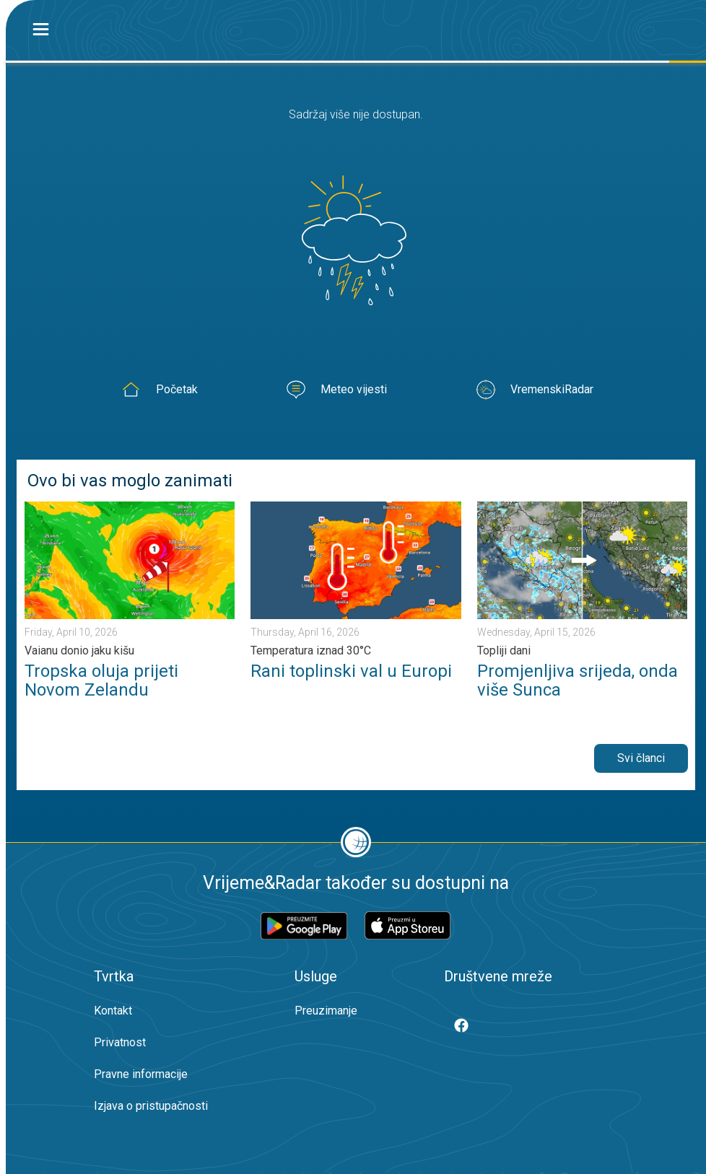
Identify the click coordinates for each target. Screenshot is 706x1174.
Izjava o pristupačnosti (151, 1106)
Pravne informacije (141, 1074)
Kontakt (113, 1010)
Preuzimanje (326, 1010)
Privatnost (120, 1042)
